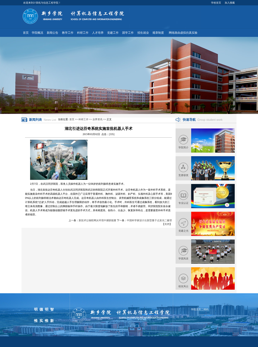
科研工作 (83, 119)
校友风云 (183, 286)
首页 (71, 119)
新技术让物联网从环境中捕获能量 (97, 220)
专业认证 (183, 203)
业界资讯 (97, 119)
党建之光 (183, 230)
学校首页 (216, 2)
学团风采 (183, 258)
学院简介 (183, 147)
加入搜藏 (230, 2)
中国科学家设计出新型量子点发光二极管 (149, 220)
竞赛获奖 (183, 175)
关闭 (166, 224)
